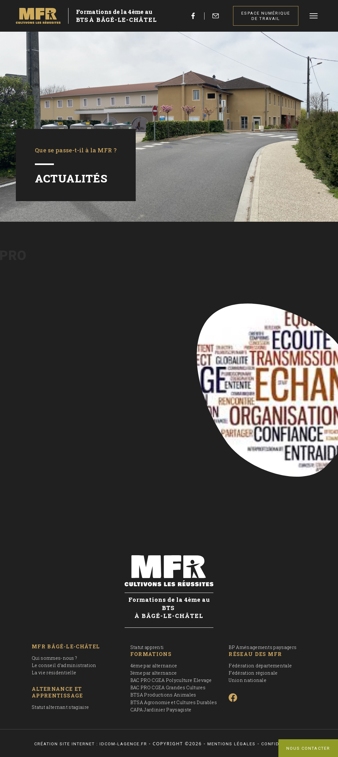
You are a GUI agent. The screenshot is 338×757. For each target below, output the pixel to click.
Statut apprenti (147, 647)
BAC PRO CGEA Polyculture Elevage (170, 680)
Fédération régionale (253, 673)
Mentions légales (231, 743)
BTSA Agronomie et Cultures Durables (173, 702)
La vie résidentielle (54, 673)
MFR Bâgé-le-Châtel (66, 646)
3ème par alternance (153, 673)
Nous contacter (308, 748)
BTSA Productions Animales (163, 695)
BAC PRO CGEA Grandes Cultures (167, 687)
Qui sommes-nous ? (54, 658)
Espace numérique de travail (265, 16)
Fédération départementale (260, 666)
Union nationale (247, 680)
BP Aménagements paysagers (262, 647)
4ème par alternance (153, 666)
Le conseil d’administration (64, 665)
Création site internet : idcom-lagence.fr (90, 743)
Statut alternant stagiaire (60, 707)
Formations (151, 654)
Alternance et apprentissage (57, 692)
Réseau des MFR (255, 654)
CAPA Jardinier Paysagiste (161, 710)
